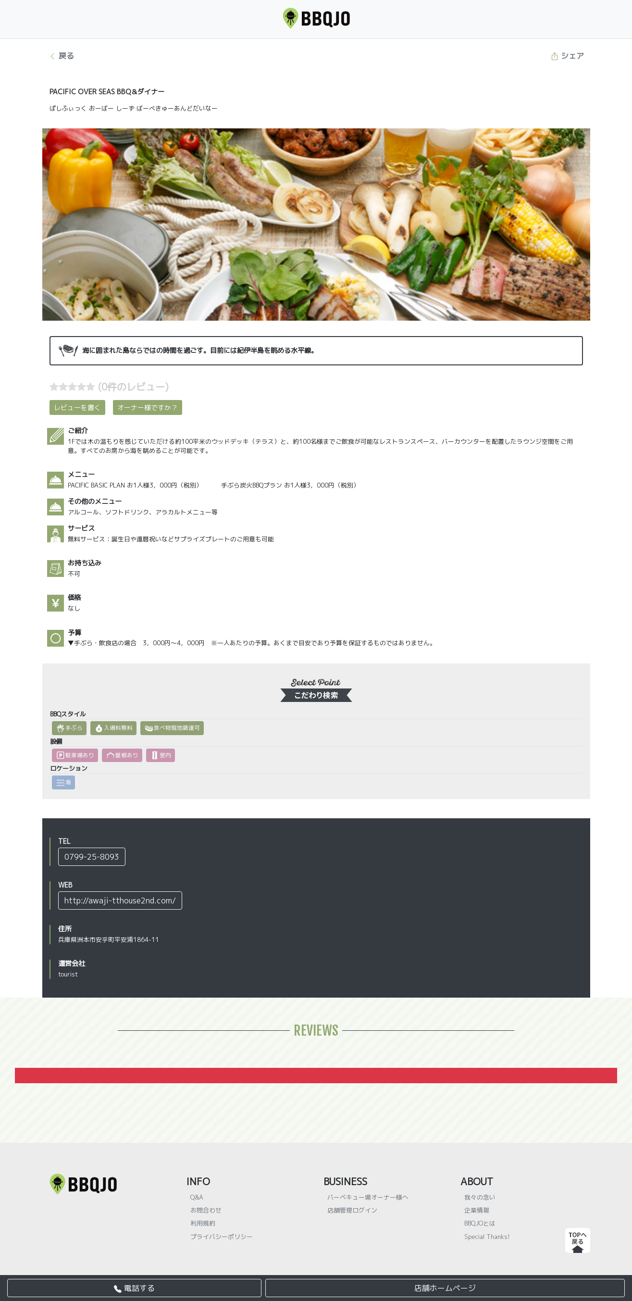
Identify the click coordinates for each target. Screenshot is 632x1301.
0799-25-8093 (91, 856)
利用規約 (202, 1223)
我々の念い (480, 1197)
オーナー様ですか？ (147, 407)
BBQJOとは (480, 1223)
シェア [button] (567, 55)
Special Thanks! (487, 1236)
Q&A (196, 1197)
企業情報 (476, 1210)
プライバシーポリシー (221, 1236)
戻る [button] (61, 55)
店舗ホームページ (445, 1288)
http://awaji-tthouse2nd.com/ (120, 900)
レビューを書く (77, 407)
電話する (134, 1288)
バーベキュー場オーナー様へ (368, 1197)
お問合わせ (206, 1210)
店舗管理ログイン (352, 1210)
